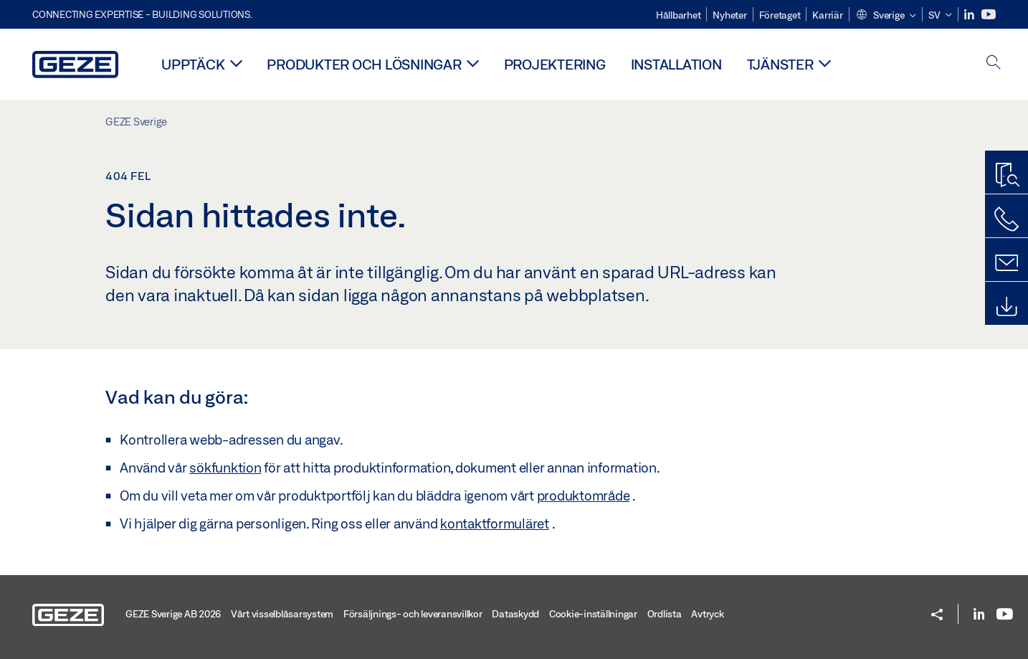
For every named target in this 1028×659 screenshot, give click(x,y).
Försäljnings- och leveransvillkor (412, 614)
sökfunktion (225, 467)
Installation (676, 64)
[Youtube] (988, 15)
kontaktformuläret (494, 523)
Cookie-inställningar (593, 614)
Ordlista (664, 614)
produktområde (583, 495)
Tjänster (780, 64)
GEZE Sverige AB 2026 (173, 614)
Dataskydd (515, 614)
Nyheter (729, 15)
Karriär (827, 15)
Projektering (555, 64)
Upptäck (192, 64)
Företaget (780, 15)
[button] (885, 16)
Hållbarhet (678, 15)
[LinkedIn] (970, 15)
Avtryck (707, 614)
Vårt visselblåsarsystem (282, 614)
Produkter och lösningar (364, 64)
